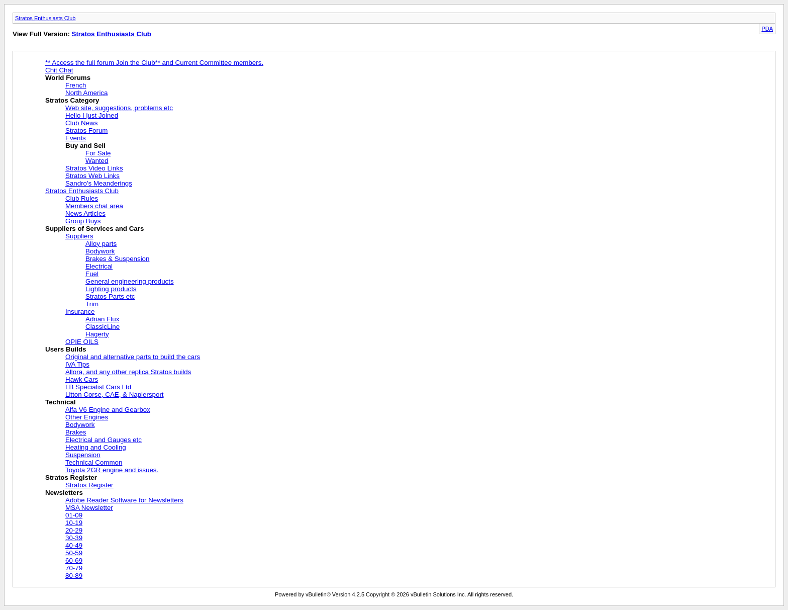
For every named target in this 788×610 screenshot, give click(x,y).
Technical (60, 402)
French (75, 85)
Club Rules (81, 198)
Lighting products (111, 289)
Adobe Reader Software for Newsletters (124, 500)
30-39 (73, 538)
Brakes (75, 432)
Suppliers (79, 236)
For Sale (98, 153)
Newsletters (64, 492)
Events (75, 138)
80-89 (73, 575)
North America (86, 93)
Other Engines (86, 417)
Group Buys (83, 221)
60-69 (73, 560)
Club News (81, 123)
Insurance (80, 311)
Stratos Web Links (92, 176)
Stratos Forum (86, 130)
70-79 (73, 568)
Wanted (96, 160)
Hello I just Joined (91, 115)
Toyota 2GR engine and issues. (111, 470)
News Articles (85, 213)
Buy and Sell (85, 145)
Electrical (99, 266)
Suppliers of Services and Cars (94, 228)
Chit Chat (59, 70)
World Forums (67, 77)
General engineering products (129, 281)
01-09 (73, 515)
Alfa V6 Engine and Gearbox (107, 409)
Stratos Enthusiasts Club (45, 18)
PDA (767, 29)
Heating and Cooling (95, 447)
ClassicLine (102, 326)
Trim (91, 304)
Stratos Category (72, 100)
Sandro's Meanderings (98, 183)
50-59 (73, 553)
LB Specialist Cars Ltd (98, 387)
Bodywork (100, 251)
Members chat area (94, 206)
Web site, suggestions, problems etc (119, 108)
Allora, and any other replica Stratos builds (128, 372)
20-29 (73, 530)
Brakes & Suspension (117, 259)
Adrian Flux (102, 319)
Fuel (91, 274)
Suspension (83, 455)
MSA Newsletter (89, 507)
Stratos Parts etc (110, 296)
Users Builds (65, 349)
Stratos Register (71, 477)
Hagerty (97, 334)
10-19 (73, 523)
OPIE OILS (81, 341)
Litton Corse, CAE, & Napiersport (114, 394)
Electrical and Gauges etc (103, 440)
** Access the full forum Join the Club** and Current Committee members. (154, 62)
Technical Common (93, 462)
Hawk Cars (81, 379)
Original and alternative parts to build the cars (132, 357)
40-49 (73, 545)
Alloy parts (101, 243)
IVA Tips (77, 364)
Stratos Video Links (94, 168)
